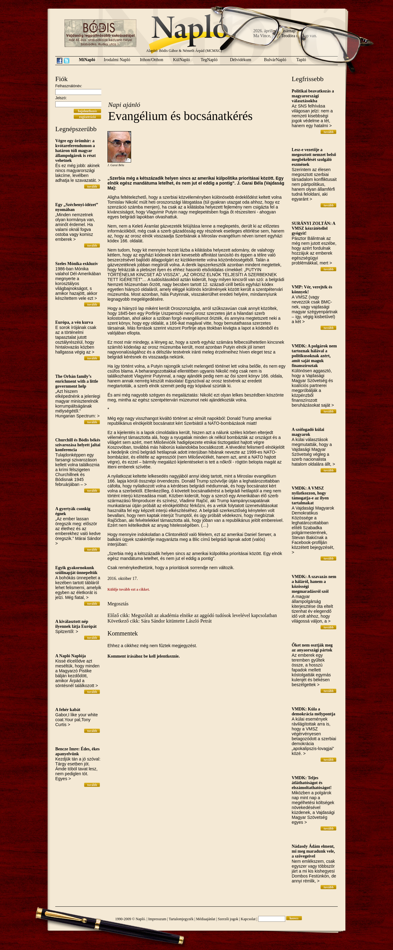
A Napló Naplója (70, 656)
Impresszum (157, 919)
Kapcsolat (248, 919)
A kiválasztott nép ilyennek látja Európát (76, 624)
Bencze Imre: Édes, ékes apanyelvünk (77, 751)
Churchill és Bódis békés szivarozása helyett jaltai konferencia (77, 445)
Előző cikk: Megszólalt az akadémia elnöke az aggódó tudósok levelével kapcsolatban (192, 615)
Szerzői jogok (228, 919)
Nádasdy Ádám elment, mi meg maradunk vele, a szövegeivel (313, 851)
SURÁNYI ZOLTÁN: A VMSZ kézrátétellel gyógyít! (313, 228)
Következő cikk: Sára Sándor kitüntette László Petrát (159, 621)
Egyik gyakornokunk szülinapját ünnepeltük (76, 570)
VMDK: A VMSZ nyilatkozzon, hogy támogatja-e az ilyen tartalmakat (310, 495)
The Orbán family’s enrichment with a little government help (76, 381)
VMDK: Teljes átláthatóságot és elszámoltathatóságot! (312, 783)
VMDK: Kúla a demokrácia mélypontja (313, 711)
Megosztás (117, 603)
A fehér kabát (67, 709)
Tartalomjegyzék (181, 919)
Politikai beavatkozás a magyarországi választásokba (313, 96)
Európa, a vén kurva (74, 322)
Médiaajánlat (206, 919)
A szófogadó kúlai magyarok (308, 432)
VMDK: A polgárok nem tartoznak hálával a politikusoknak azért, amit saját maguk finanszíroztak (314, 356)
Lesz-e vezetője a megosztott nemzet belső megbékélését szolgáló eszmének (314, 157)
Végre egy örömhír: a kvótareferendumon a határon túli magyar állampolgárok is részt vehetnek (75, 151)
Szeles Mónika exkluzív (76, 263)
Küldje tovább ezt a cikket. (128, 589)
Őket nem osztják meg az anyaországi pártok (312, 647)
